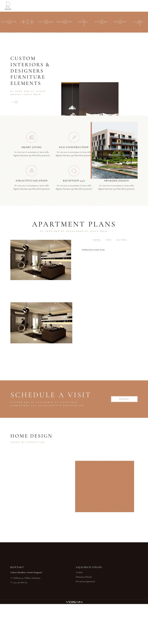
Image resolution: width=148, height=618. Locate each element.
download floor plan (93, 249)
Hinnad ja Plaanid (84, 577)
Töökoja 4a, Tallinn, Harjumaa (26, 578)
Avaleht (79, 572)
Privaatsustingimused (85, 581)
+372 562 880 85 (20, 582)
